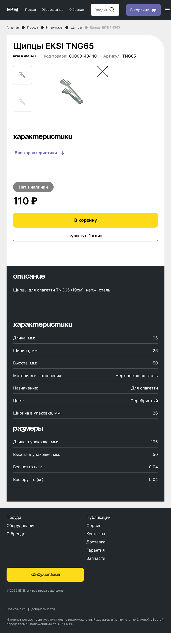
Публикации (98, 517)
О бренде (76, 9)
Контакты (95, 533)
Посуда (30, 9)
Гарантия (95, 550)
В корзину (85, 220)
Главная (13, 27)
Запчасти (95, 558)
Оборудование (52, 9)
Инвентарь (54, 27)
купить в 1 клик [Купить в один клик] (85, 235)
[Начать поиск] (112, 10)
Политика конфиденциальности (31, 609)
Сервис (93, 525)
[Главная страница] (12, 10)
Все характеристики (40, 153)
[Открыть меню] (167, 10)
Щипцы (76, 27)
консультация (45, 575)
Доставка (95, 541)
